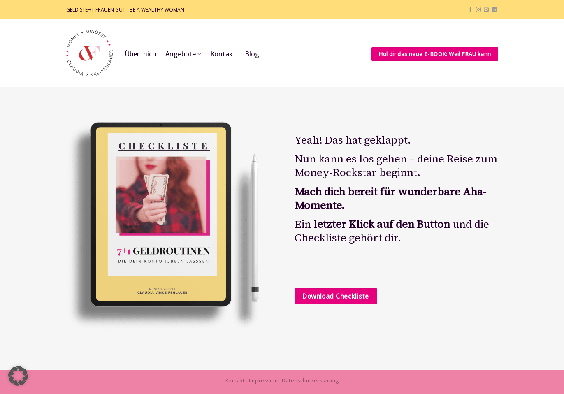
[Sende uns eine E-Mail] (486, 10)
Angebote (183, 53)
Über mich (140, 53)
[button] (18, 376)
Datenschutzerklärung (310, 380)
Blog (252, 53)
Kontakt (223, 53)
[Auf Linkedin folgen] (494, 10)
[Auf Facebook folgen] (470, 10)
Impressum (263, 380)
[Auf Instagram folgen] (478, 10)
